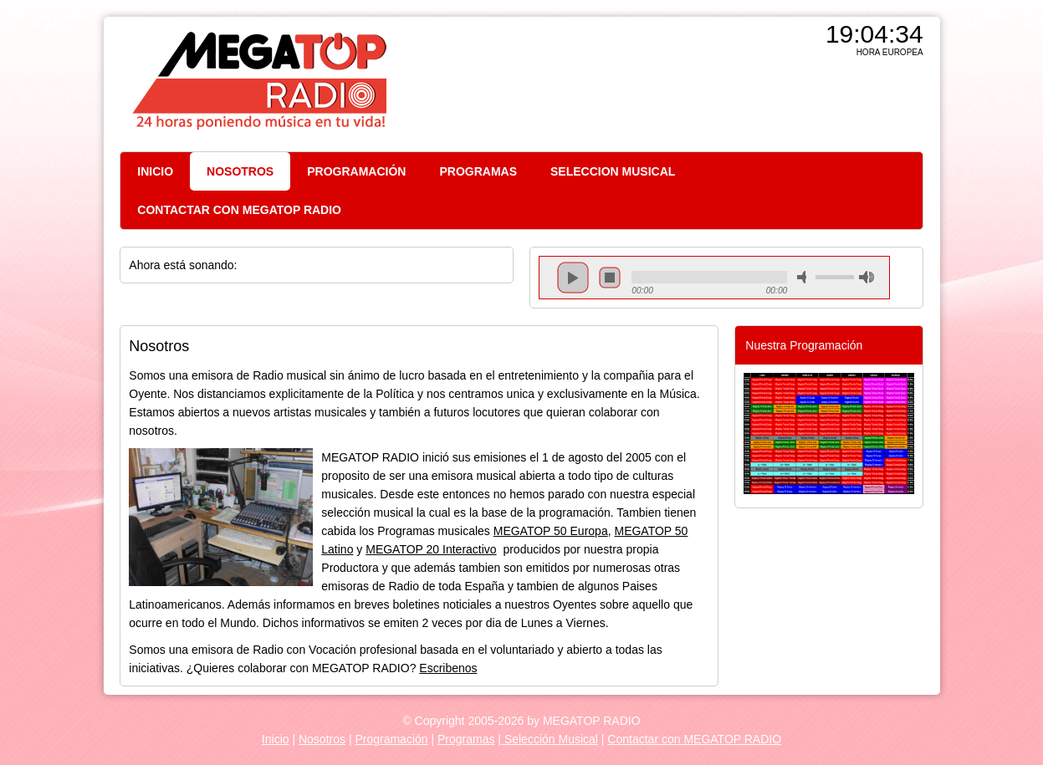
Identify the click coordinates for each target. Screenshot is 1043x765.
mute (804, 277)
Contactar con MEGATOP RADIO (694, 739)
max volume (866, 277)
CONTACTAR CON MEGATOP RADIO (239, 210)
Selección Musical (549, 739)
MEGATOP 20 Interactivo (431, 549)
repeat (709, 291)
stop (609, 277)
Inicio (275, 739)
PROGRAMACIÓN (356, 171)
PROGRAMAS (478, 171)
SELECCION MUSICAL (612, 171)
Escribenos (448, 668)
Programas (465, 739)
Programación (391, 739)
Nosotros (322, 739)
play (573, 277)
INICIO (155, 171)
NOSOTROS (240, 171)
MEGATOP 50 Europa (550, 531)
